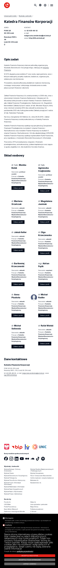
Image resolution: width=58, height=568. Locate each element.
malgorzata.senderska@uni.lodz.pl (37, 36)
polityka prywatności (25, 551)
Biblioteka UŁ (34, 480)
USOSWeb (7, 504)
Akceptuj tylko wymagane (30, 560)
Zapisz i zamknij (29, 564)
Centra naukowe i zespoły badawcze (42, 478)
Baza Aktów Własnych (11, 509)
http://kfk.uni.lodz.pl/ (37, 38)
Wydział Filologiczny (10, 478)
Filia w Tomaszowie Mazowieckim (41, 475)
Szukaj (35, 5)
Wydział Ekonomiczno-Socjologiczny (15, 475)
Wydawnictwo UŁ (35, 483)
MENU (51, 5)
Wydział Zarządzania (36, 473)
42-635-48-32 (32, 31)
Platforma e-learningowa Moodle (14, 511)
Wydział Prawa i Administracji (13, 494)
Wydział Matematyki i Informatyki (14, 487)
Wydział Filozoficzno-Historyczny (14, 480)
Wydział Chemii (9, 473)
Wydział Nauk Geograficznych (13, 489)
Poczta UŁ (7, 502)
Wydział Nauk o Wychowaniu (13, 491)
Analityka (8, 525)
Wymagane (9, 518)
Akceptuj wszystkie (29, 555)
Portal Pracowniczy (10, 507)
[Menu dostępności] (45, 5)
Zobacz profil (18, 188)
